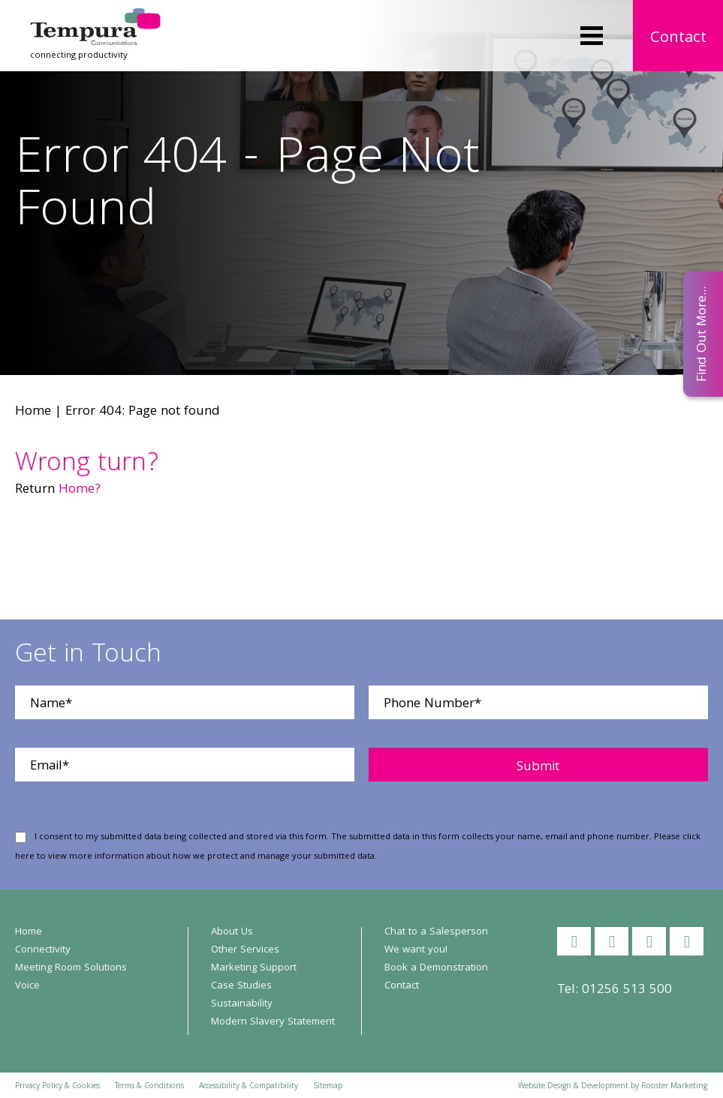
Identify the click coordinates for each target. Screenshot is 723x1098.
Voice (27, 986)
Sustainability (242, 1004)
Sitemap (327, 1087)
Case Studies (241, 986)
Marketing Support (254, 968)
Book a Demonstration (436, 968)
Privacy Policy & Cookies (57, 1087)
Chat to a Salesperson (436, 932)
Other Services (245, 950)
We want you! (415, 950)
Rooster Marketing (674, 1087)
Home (33, 412)
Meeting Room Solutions (71, 968)
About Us (232, 932)
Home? (80, 490)
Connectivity (43, 950)
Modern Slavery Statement (273, 1022)
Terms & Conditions (149, 1087)
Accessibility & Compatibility (248, 1087)
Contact (678, 39)
